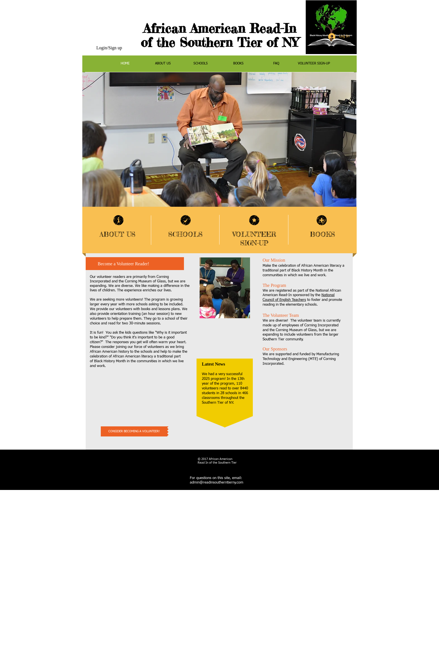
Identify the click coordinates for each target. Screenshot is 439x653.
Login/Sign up (109, 47)
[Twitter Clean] (323, 513)
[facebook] (340, 513)
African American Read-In (219, 28)
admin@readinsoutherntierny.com (216, 482)
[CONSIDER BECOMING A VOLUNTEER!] (134, 431)
